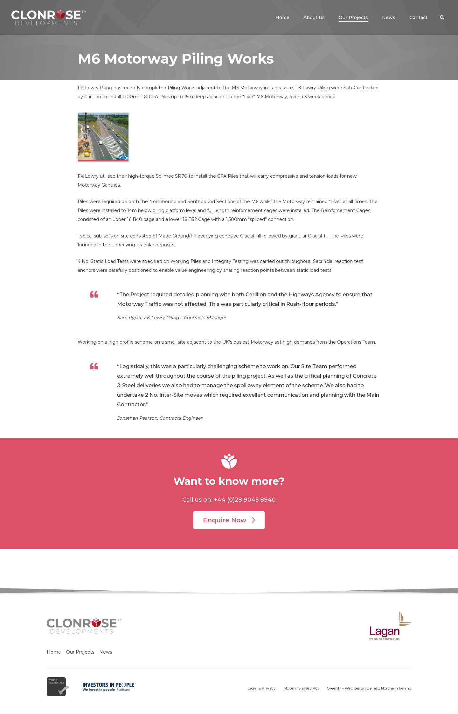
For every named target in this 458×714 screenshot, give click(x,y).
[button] (442, 17)
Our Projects (80, 652)
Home (54, 652)
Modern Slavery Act (301, 688)
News (105, 652)
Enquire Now (229, 520)
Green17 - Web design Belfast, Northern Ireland (369, 688)
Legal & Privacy (261, 688)
